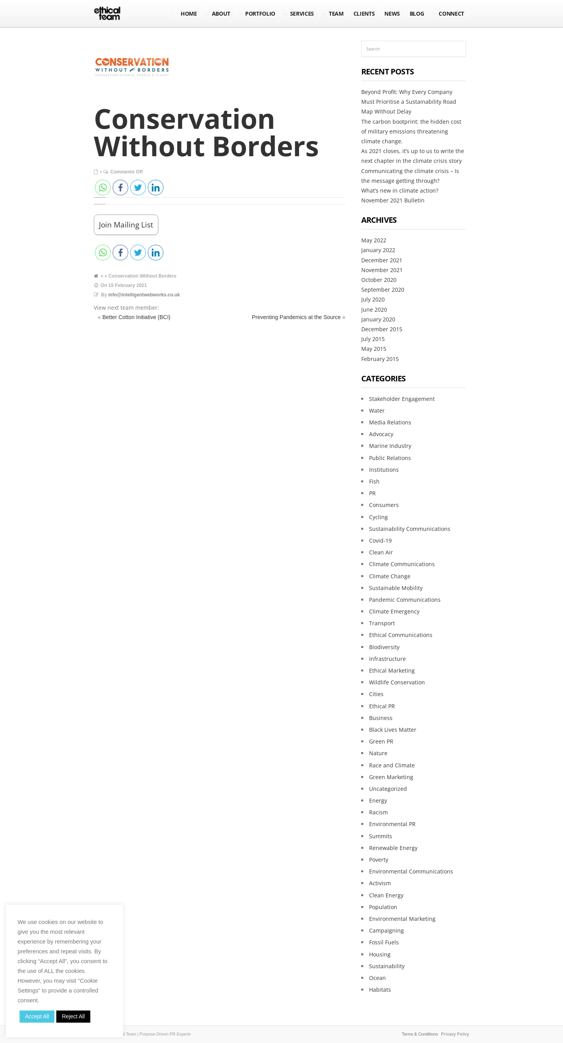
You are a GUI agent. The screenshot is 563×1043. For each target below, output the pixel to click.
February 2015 (380, 359)
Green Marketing (391, 777)
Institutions (384, 469)
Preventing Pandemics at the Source (296, 317)
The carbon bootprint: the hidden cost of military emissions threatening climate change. (411, 131)
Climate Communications (402, 564)
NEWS (392, 13)
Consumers (384, 505)
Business (381, 718)
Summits (380, 836)
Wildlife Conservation (397, 682)
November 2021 (382, 270)
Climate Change (390, 576)
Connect (451, 13)
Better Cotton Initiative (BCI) (136, 317)
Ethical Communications (400, 635)
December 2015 (381, 329)
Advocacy (381, 434)
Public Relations (390, 458)
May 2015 (373, 348)
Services (302, 13)
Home (189, 13)
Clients (364, 13)
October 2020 (378, 279)
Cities (376, 694)
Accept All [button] (37, 1016)
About (221, 13)
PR (372, 493)
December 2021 (381, 260)
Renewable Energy (393, 848)
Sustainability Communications (409, 528)
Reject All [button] (73, 1016)
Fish (374, 481)
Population (383, 907)
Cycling (378, 517)
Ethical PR (382, 706)
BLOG (417, 13)
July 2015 (373, 339)
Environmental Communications (411, 871)
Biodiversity (384, 647)
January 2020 (378, 319)
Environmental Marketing (402, 918)
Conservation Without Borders (206, 131)
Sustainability (387, 966)
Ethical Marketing (392, 670)
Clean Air (381, 552)
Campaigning (386, 930)
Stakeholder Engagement (402, 398)
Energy (378, 800)
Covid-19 (380, 540)
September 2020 (382, 289)
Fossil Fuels (384, 942)
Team (336, 13)
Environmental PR (392, 824)
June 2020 (374, 309)
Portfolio (260, 13)
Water (377, 410)
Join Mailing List (126, 224)
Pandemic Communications (405, 599)
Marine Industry (390, 445)
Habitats (380, 989)
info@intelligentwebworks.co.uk (144, 295)
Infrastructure (387, 658)
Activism (380, 883)
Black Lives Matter (392, 729)
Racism (378, 812)
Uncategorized (388, 788)
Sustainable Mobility (396, 588)
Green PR (381, 741)
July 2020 (373, 299)
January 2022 (378, 250)
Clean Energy (386, 895)
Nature (378, 753)
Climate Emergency (394, 611)
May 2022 (373, 240)
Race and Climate (392, 765)
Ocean (377, 978)
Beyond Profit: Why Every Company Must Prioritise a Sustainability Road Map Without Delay (408, 101)
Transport (382, 623)
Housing (380, 954)
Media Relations (390, 422)
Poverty (378, 859)
